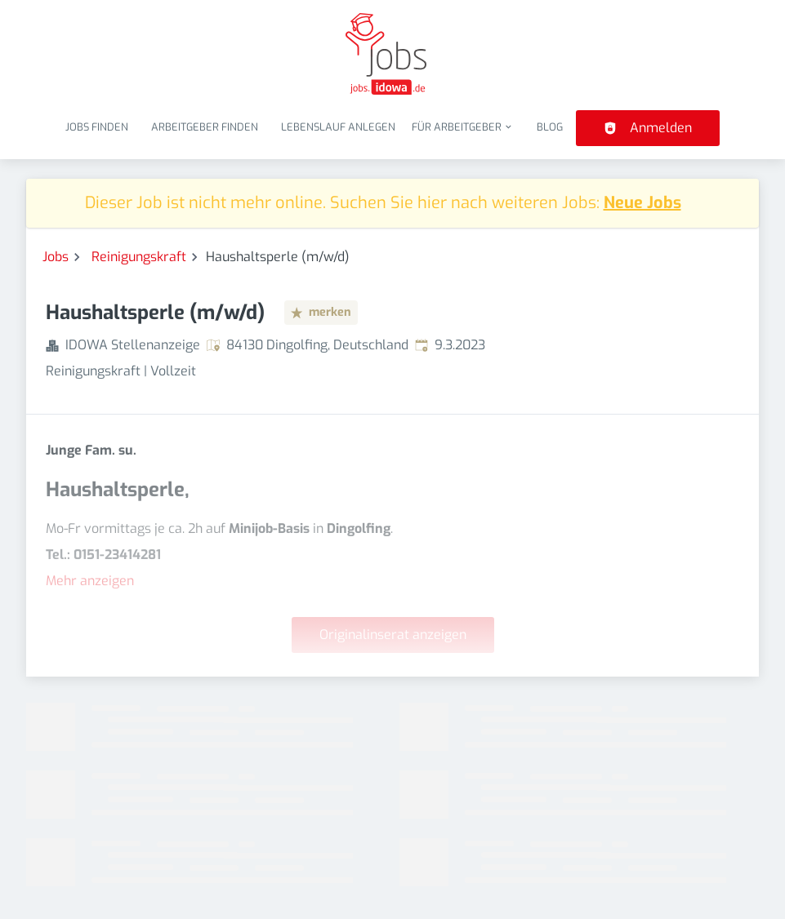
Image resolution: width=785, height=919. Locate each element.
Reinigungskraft (138, 256)
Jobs (55, 256)
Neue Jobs (642, 203)
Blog (550, 127)
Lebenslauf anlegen (338, 127)
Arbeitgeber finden (204, 127)
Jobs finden (96, 127)
